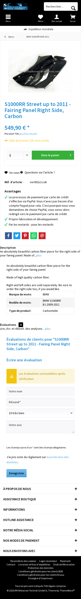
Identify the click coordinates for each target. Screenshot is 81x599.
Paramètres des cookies (23, 561)
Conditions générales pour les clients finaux (40, 574)
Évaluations (8, 325)
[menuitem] (73, 18)
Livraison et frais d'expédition (34, 564)
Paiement (65, 561)
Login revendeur (48, 561)
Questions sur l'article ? (37, 172)
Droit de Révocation (64, 564)
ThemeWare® (67, 590)
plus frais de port (28, 133)
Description (8, 248)
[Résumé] (40, 402)
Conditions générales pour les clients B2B (40, 571)
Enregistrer (16, 473)
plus (38, 255)
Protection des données (40, 567)
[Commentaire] (40, 413)
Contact (10, 564)
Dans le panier (56, 154)
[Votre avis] (40, 427)
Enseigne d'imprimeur (40, 578)
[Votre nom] (40, 391)
